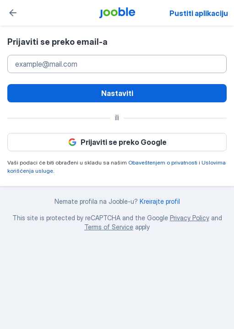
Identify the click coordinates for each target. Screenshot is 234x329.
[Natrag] (13, 13)
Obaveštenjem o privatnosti (162, 162)
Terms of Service (108, 227)
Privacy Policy (189, 218)
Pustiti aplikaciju (198, 13)
